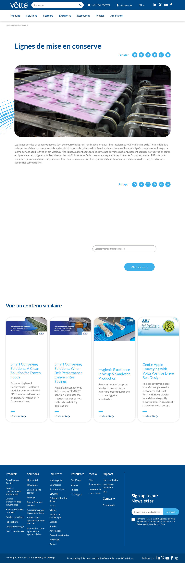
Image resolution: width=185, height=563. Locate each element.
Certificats (76, 480)
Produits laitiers (57, 489)
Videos (74, 484)
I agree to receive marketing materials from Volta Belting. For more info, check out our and (156, 521)
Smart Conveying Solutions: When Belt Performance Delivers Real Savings (68, 372)
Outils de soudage (15, 526)
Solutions (31, 15)
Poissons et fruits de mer (58, 499)
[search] (57, 5)
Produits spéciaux (15, 517)
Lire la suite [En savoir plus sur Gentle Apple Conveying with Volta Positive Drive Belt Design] (149, 416)
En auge (31, 497)
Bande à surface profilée (35, 503)
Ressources (83, 15)
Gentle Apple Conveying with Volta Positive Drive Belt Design (158, 371)
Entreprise (65, 15)
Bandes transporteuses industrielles (13, 501)
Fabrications (12, 521)
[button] (134, 54)
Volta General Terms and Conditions (115, 558)
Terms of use (159, 524)
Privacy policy (143, 524)
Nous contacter (110, 480)
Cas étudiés (94, 493)
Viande (53, 510)
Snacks (53, 526)
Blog (91, 480)
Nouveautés (95, 489)
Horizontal (32, 480)
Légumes (54, 493)
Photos (74, 489)
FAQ (105, 492)
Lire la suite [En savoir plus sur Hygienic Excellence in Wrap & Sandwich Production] (105, 416)
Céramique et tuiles (59, 535)
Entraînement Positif (13, 481)
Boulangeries (56, 480)
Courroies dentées (15, 531)
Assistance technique (108, 486)
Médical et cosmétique (55, 516)
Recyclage (54, 539)
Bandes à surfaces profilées (14, 511)
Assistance (116, 15)
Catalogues (76, 494)
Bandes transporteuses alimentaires (13, 491)
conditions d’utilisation (130, 260)
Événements (95, 484)
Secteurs (48, 15)
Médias (100, 15)
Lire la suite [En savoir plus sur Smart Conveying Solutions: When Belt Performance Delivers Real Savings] (61, 416)
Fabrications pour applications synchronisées (36, 531)
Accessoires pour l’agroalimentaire (35, 511)
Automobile (55, 530)
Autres (53, 544)
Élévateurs (32, 484)
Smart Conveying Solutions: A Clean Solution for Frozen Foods (26, 370)
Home (8, 25)
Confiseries (55, 484)
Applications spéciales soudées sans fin (36, 520)
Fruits (53, 505)
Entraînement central (34, 491)
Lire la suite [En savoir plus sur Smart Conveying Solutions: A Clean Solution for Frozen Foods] (17, 416)
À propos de (109, 505)
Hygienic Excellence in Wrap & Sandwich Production (114, 373)
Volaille (53, 521)
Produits (15, 15)
